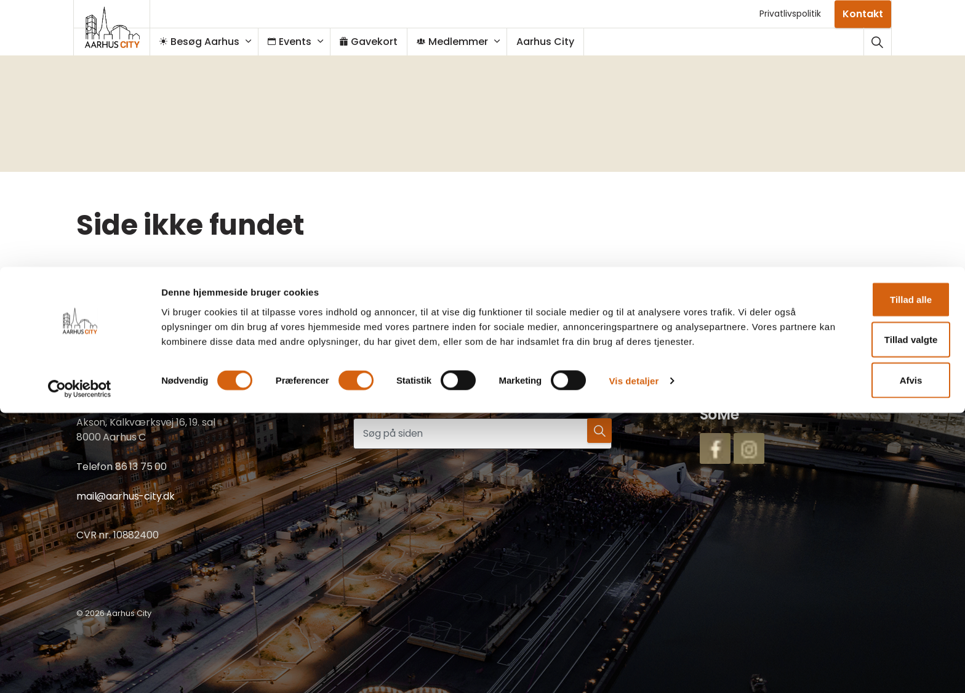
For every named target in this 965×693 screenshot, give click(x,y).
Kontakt (863, 14)
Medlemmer (458, 41)
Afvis (862, 652)
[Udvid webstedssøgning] (877, 41)
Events (296, 41)
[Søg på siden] (482, 433)
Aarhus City (551, 41)
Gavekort (375, 41)
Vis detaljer (634, 668)
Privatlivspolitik (790, 13)
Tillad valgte (862, 612)
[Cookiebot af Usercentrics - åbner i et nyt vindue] (80, 669)
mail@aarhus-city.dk (125, 496)
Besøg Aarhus (206, 41)
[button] (596, 433)
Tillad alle (862, 572)
